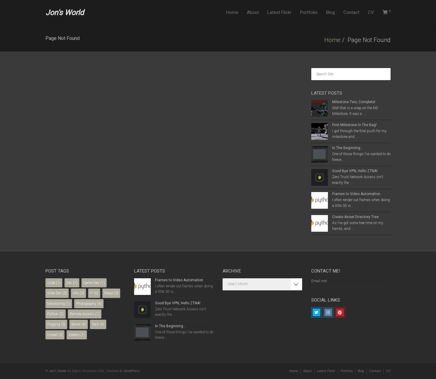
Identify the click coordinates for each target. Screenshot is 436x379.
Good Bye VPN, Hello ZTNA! (355, 171)
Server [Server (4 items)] (78, 324)
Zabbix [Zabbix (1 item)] (76, 335)
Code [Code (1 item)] (54, 283)
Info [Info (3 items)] (78, 293)
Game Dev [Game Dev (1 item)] (94, 283)
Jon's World (64, 12)
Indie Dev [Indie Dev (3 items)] (57, 293)
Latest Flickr (279, 12)
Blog (330, 12)
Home (232, 12)
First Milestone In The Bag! (354, 125)
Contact (351, 12)
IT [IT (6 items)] (94, 293)
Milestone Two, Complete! (353, 102)
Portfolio (309, 12)
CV (371, 12)
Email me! (319, 281)
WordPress (132, 371)
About (253, 12)
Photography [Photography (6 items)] (89, 304)
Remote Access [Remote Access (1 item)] (85, 314)
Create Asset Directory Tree (355, 217)
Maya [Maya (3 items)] (111, 293)
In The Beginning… (347, 148)
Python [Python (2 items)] (55, 314)
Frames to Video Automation (356, 194)
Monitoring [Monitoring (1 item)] (58, 304)
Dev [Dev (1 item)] (72, 283)
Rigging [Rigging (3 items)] (56, 324)
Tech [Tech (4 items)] (98, 324)
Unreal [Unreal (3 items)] (55, 335)
